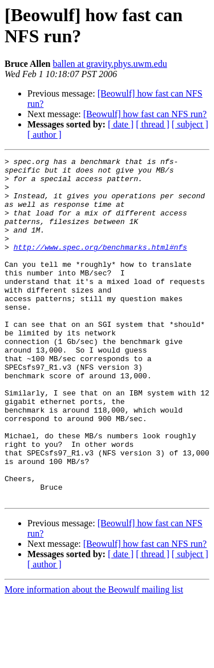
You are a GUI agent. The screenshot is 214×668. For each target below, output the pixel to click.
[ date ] (121, 124)
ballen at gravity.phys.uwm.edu (110, 64)
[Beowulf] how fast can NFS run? (145, 114)
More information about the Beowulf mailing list (94, 658)
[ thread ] (152, 124)
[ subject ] (190, 124)
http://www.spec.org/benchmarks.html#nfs (100, 266)
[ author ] (44, 134)
